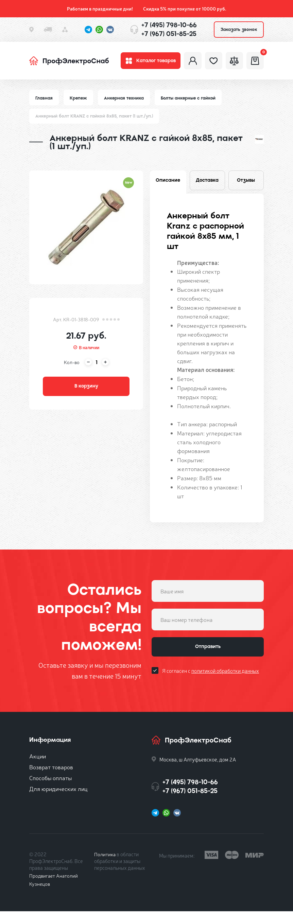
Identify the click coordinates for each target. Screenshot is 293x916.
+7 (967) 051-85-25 (168, 34)
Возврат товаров (51, 771)
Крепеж (79, 101)
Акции (37, 761)
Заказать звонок (239, 29)
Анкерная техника (125, 101)
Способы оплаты (50, 782)
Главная (44, 101)
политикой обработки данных (225, 677)
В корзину (86, 391)
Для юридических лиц (58, 793)
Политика (105, 858)
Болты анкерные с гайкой (190, 101)
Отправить (207, 653)
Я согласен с (210, 677)
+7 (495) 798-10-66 (169, 25)
